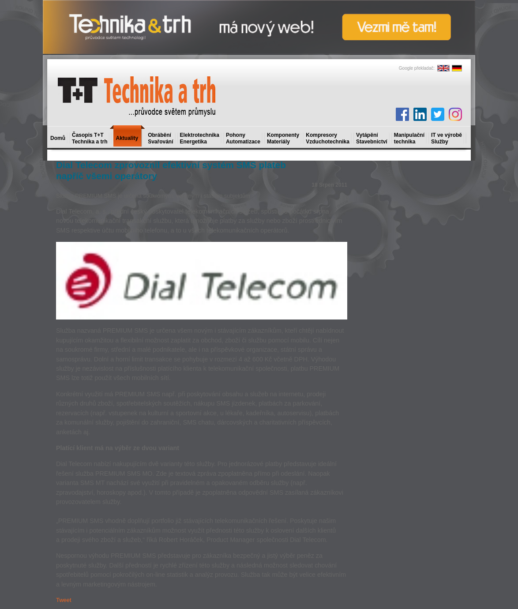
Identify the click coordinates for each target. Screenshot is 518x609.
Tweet (63, 600)
